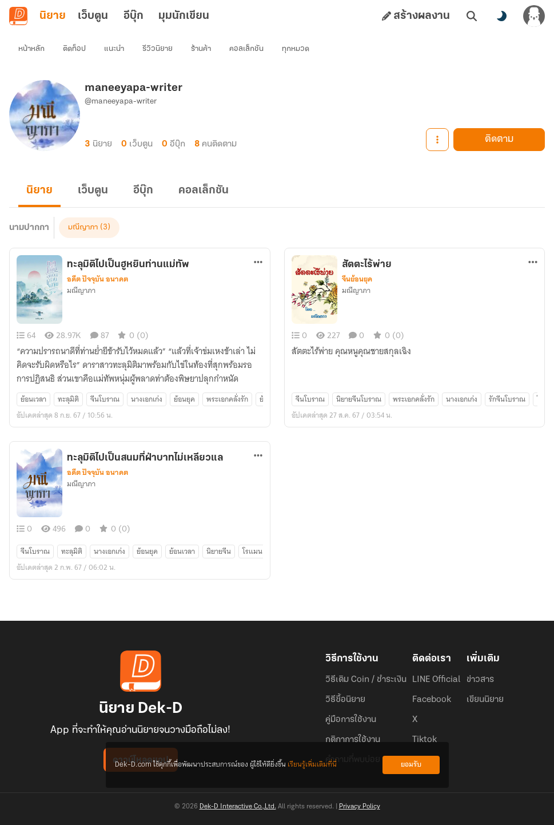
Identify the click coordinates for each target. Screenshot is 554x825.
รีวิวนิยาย (157, 49)
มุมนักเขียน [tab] (183, 16)
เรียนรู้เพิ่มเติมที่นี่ (312, 764)
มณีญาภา (83, 227)
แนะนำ (114, 49)
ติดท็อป (74, 49)
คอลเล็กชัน (246, 49)
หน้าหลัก (31, 49)
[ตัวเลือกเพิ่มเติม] (258, 262)
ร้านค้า (201, 49)
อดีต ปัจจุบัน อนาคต (97, 279)
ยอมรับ (411, 764)
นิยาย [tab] (52, 16)
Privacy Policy (359, 806)
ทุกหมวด (295, 49)
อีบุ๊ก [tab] (133, 16)
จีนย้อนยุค (357, 279)
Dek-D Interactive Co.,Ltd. (238, 806)
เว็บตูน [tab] (93, 16)
